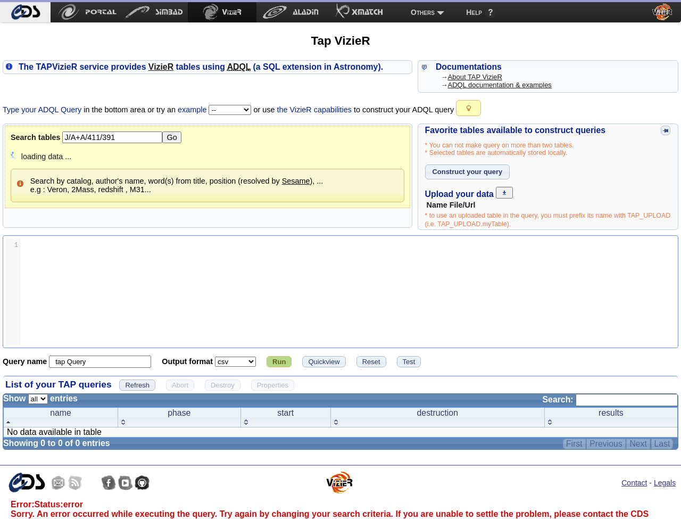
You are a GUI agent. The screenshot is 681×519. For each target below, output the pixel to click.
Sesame (296, 181)
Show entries (40, 398)
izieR (160, 66)
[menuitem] (25, 12)
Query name (26, 361)
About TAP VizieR (475, 77)
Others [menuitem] (423, 12)
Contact (634, 483)
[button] (468, 108)
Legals (665, 483)
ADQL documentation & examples (500, 85)
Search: (610, 399)
